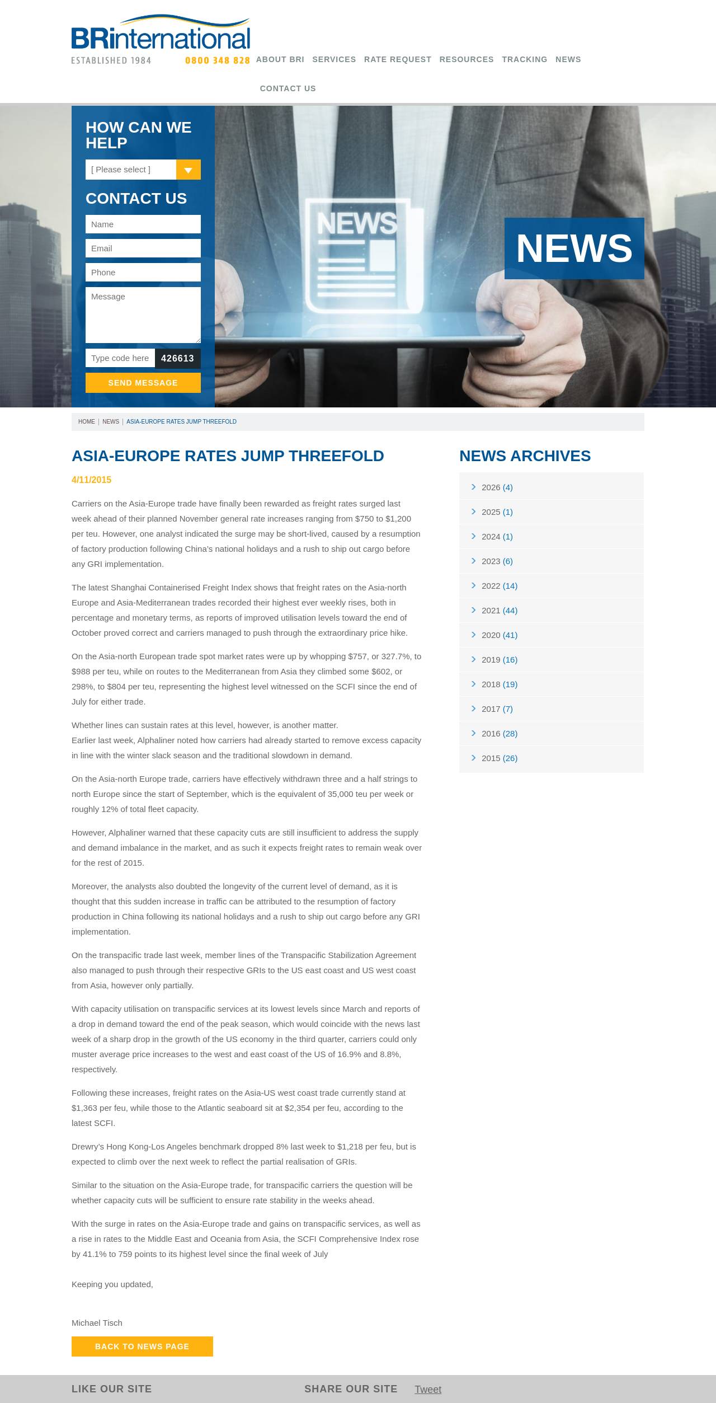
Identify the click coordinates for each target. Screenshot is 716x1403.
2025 (497, 512)
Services (335, 59)
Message (143, 315)
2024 (497, 536)
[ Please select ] (120, 169)
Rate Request (398, 59)
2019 (499, 659)
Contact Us (288, 88)
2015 (499, 758)
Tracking (525, 59)
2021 (499, 610)
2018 (499, 684)
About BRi (280, 59)
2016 (499, 733)
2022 (499, 585)
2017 (497, 709)
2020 (499, 635)
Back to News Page (142, 1346)
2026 (497, 487)
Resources (467, 59)
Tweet (427, 1389)
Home (86, 422)
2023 (497, 561)
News (568, 59)
